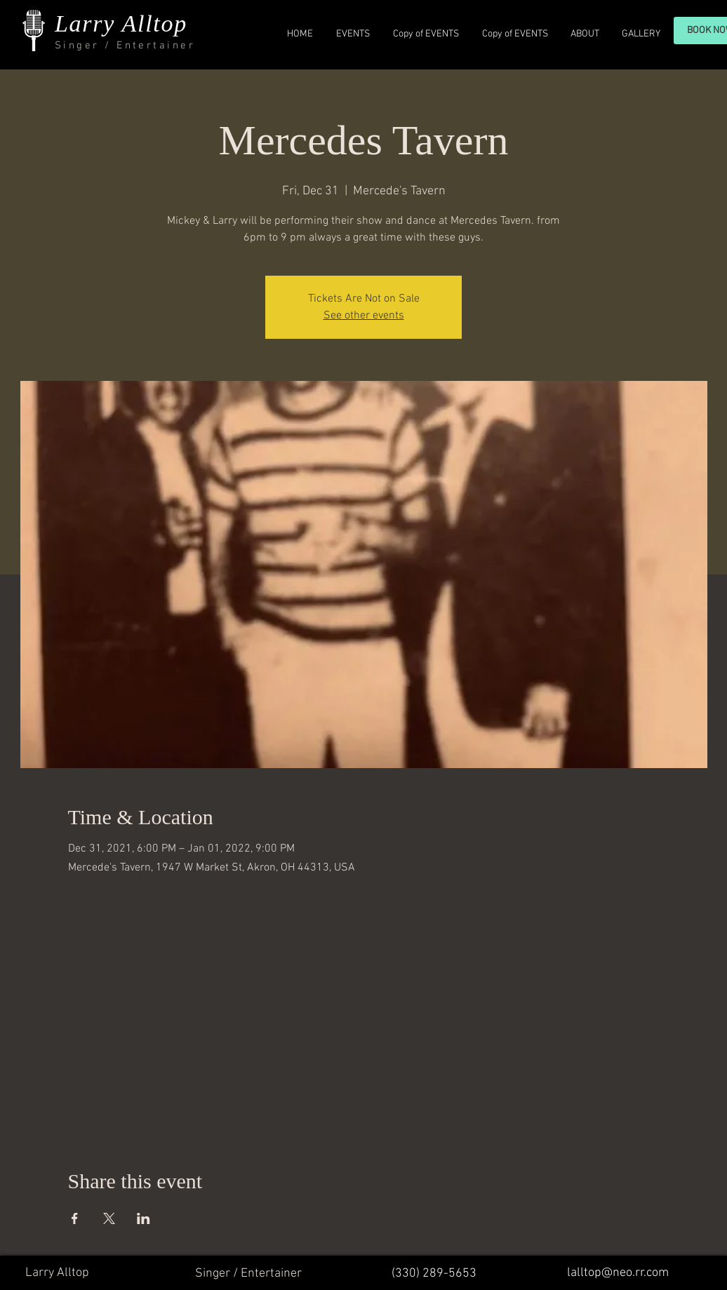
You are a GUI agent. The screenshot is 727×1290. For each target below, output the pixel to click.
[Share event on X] (109, 1218)
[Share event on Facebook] (74, 1218)
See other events (364, 316)
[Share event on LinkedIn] (143, 1218)
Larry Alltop (121, 23)
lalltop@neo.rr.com (618, 1272)
